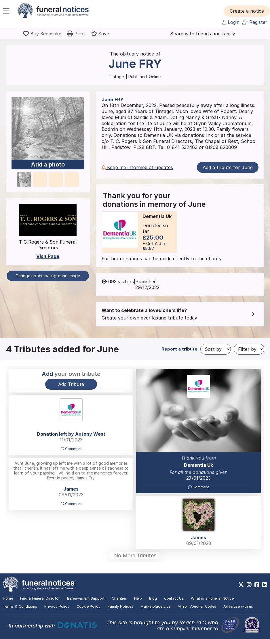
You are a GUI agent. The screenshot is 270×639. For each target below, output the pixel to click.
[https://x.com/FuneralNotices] (241, 584)
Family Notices (120, 606)
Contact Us (174, 598)
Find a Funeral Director (40, 598)
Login (230, 22)
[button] (247, 10)
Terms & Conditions (20, 606)
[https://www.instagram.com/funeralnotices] (249, 584)
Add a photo (48, 164)
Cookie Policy (88, 606)
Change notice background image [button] (48, 275)
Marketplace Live (155, 606)
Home (8, 598)
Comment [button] (198, 487)
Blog (153, 598)
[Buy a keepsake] (42, 34)
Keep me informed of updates (137, 167)
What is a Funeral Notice (212, 598)
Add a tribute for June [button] (228, 167)
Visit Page (47, 256)
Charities (119, 598)
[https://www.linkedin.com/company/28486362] (264, 584)
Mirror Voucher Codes (197, 606)
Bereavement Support (85, 598)
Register (254, 22)
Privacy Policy (56, 606)
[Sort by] (215, 349)
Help (138, 598)
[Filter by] (249, 349)
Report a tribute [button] (179, 349)
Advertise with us (238, 606)
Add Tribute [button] (71, 384)
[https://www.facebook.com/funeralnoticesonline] (256, 584)
